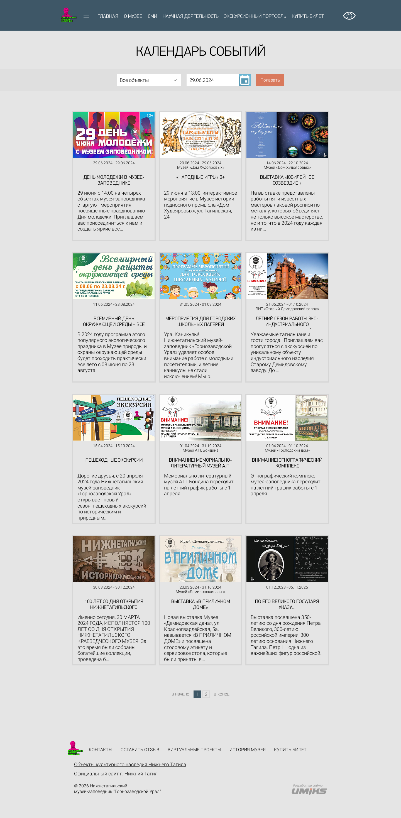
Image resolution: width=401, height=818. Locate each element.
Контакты (100, 749)
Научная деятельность (191, 16)
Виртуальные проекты (194, 749)
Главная (107, 16)
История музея (247, 749)
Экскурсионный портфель (255, 16)
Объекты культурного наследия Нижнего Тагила (130, 764)
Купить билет (308, 16)
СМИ (152, 16)
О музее (133, 16)
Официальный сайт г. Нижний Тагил (116, 774)
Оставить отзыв (140, 749)
